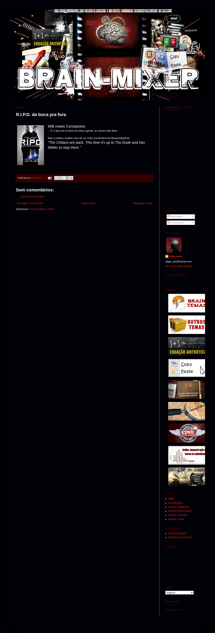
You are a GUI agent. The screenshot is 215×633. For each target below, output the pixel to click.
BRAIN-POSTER (177, 533)
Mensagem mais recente (30, 203)
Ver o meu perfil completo (178, 266)
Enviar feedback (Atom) (41, 209)
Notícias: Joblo (176, 519)
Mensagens (175, 216)
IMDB (171, 498)
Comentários (175, 222)
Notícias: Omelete (177, 515)
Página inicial (88, 203)
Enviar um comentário (32, 196)
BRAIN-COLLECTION (180, 537)
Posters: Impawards (178, 507)
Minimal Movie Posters (180, 511)
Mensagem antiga (142, 203)
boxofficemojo (175, 503)
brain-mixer (175, 256)
